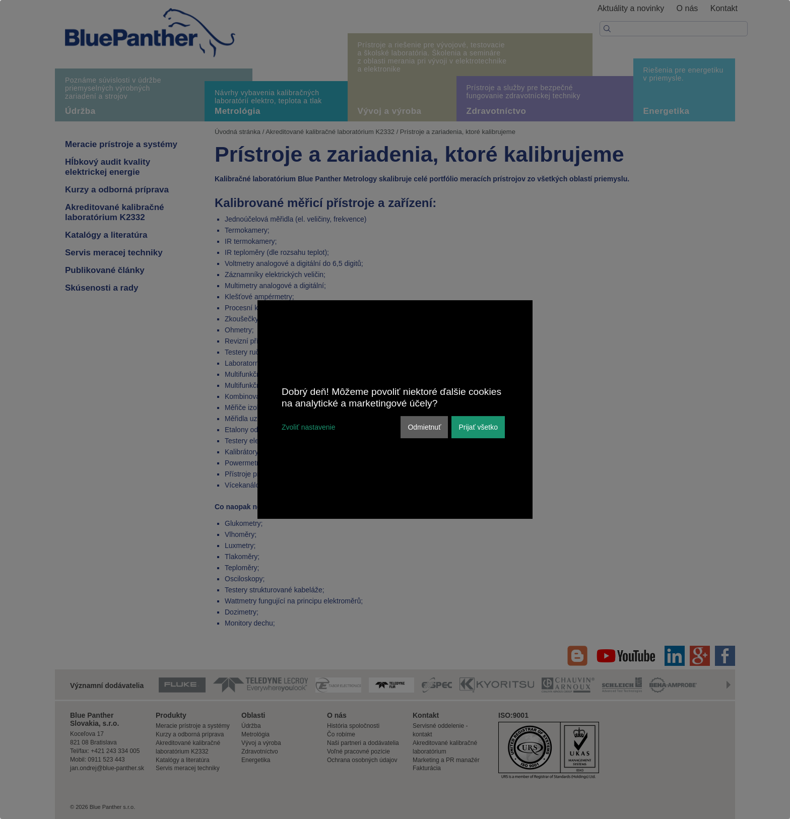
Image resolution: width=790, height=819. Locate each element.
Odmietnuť (424, 427)
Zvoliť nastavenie (308, 427)
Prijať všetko (478, 427)
